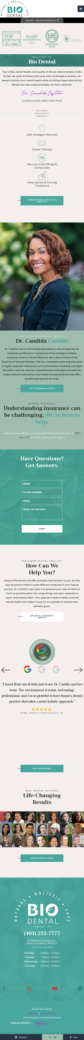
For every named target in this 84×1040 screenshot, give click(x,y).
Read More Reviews (42, 768)
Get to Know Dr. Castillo (42, 388)
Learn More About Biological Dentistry (42, 200)
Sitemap (33, 1013)
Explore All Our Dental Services (42, 616)
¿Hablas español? (21, 1022)
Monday (29, 953)
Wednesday (31, 961)
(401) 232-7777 (42, 933)
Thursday (29, 965)
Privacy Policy (48, 1013)
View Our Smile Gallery (42, 858)
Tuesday (29, 957)
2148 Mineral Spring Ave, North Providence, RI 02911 (42, 942)
